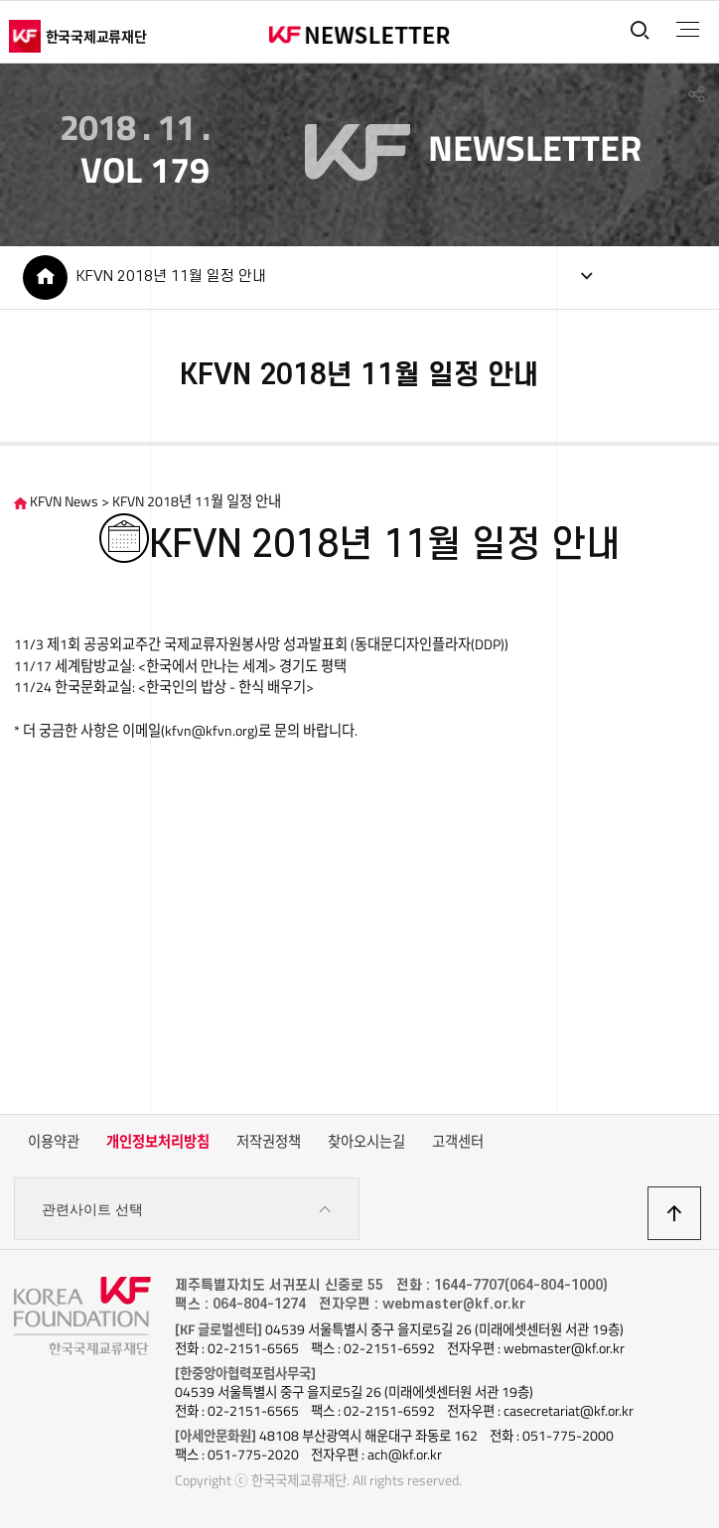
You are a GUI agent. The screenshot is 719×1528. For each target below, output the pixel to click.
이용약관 (53, 1142)
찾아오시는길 (366, 1142)
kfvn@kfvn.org (209, 731)
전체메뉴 (687, 30)
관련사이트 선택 (187, 1209)
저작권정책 (268, 1142)
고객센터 (458, 1142)
